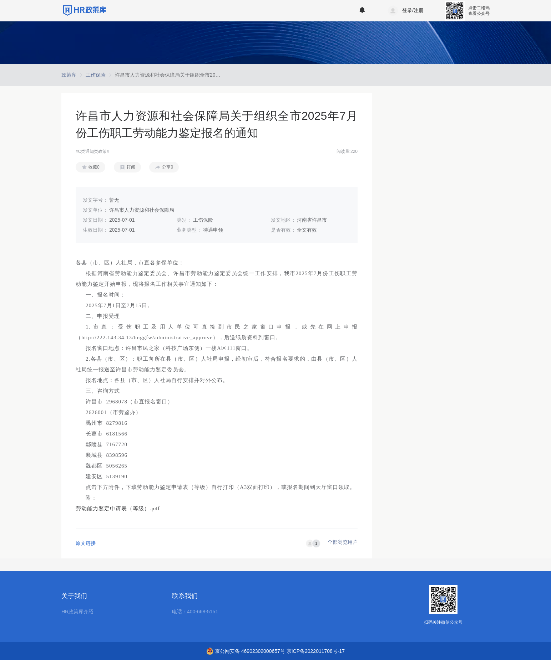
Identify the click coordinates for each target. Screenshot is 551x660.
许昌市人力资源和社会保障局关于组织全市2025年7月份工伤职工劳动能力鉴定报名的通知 (214, 75)
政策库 (68, 75)
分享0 (167, 167)
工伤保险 (96, 75)
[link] (68, 75)
